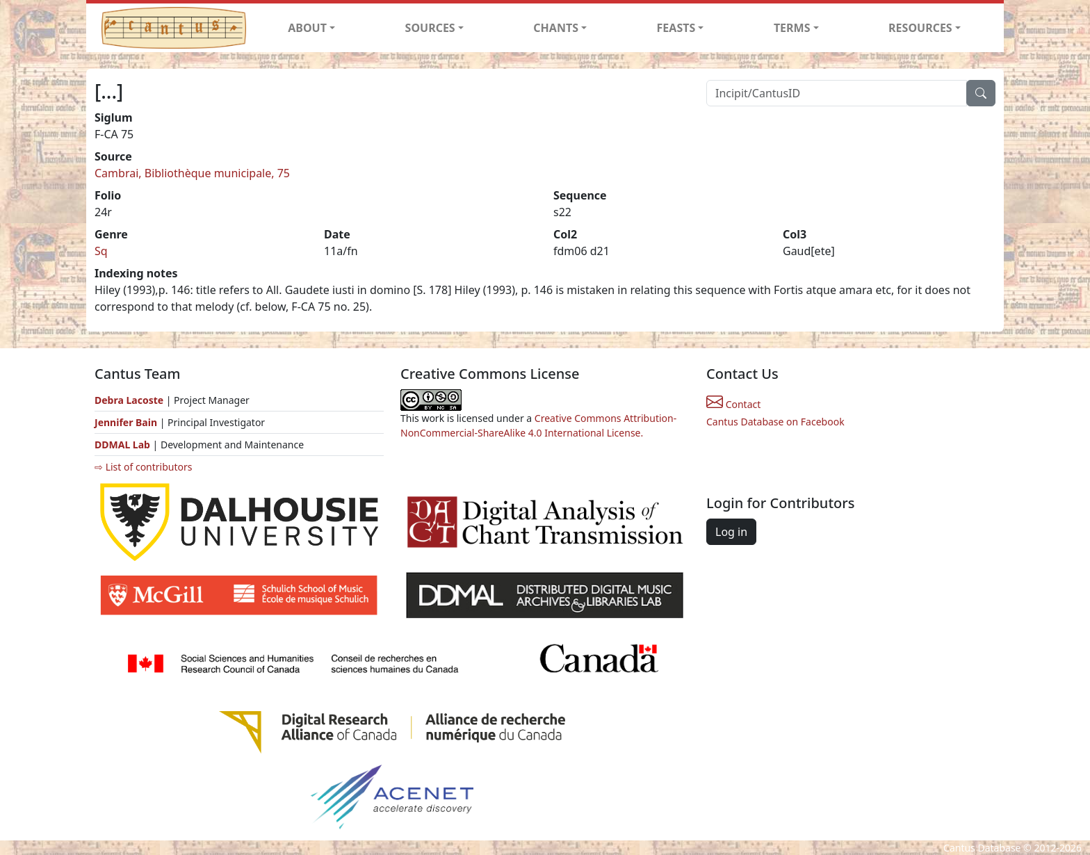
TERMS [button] (792, 27)
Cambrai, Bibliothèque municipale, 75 (192, 173)
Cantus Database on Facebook (775, 421)
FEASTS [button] (676, 27)
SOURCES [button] (430, 27)
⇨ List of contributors (143, 466)
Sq (101, 251)
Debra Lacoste (129, 400)
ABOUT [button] (307, 27)
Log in (731, 531)
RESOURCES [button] (920, 27)
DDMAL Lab (122, 444)
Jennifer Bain (127, 422)
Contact (733, 404)
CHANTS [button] (555, 27)
